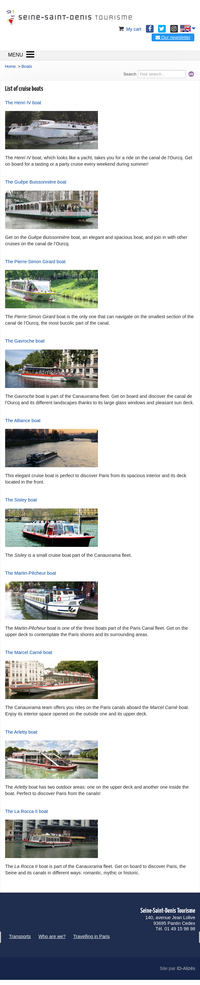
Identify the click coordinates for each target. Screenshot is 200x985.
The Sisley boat (21, 499)
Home (10, 66)
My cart (129, 29)
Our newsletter (173, 37)
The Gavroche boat (24, 340)
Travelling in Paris (91, 936)
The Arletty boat (21, 732)
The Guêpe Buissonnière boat (35, 182)
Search (130, 74)
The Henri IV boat (23, 102)
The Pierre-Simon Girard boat (35, 261)
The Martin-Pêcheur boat (30, 573)
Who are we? (52, 936)
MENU (15, 55)
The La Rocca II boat (26, 811)
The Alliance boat (22, 420)
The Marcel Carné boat (28, 652)
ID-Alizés (186, 968)
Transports (20, 936)
